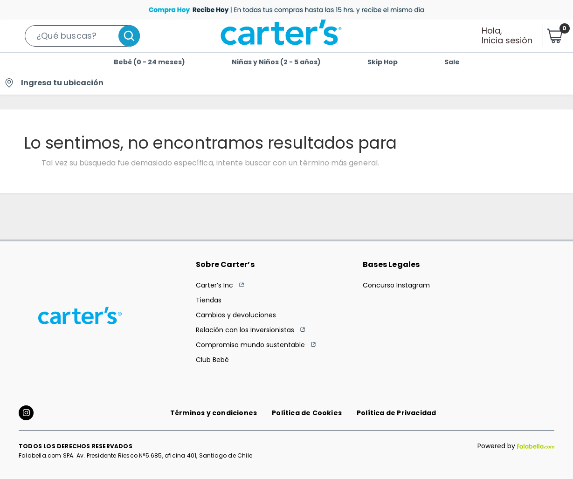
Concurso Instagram (396, 285)
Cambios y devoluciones (236, 315)
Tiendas (208, 300)
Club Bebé (212, 359)
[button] (82, 36)
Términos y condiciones (213, 412)
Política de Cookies (307, 412)
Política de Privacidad (396, 412)
